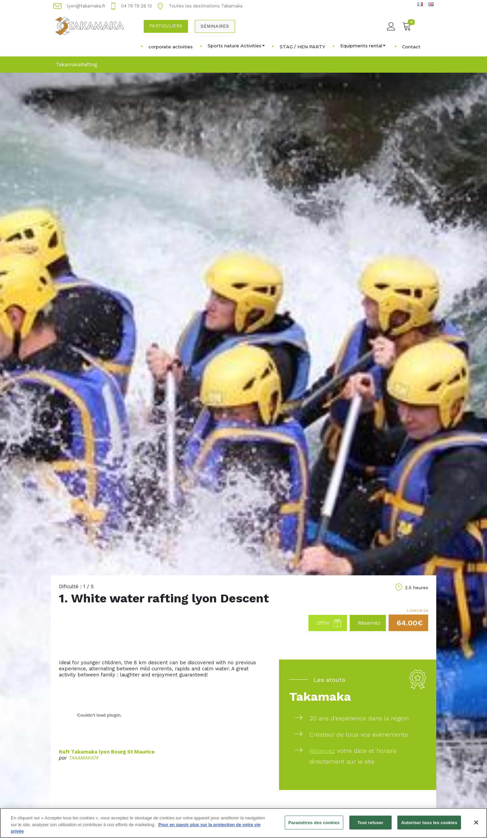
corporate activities (170, 46)
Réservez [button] (369, 623)
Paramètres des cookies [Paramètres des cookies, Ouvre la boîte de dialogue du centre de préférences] (314, 826)
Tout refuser (370, 826)
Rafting (88, 65)
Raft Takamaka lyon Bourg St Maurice (107, 752)
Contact (411, 46)
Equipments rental (363, 45)
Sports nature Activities (236, 45)
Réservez (322, 750)
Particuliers (165, 25)
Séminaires (215, 26)
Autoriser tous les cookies (429, 826)
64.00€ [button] (410, 623)
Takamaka (68, 65)
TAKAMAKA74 (83, 758)
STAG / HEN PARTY (302, 46)
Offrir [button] (329, 623)
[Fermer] (476, 826)
